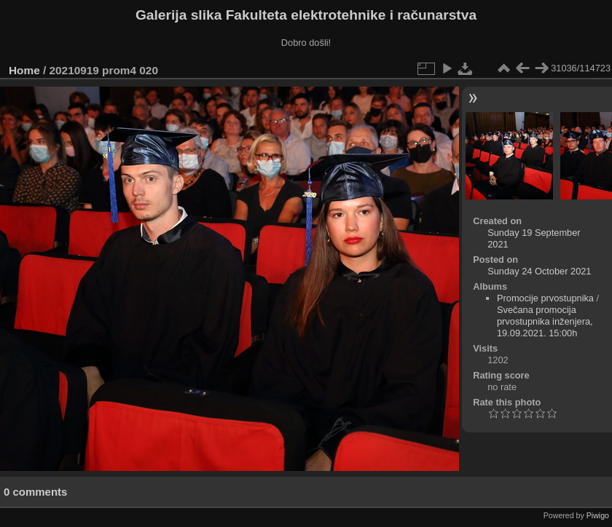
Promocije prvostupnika (545, 298)
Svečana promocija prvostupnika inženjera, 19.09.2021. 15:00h (545, 321)
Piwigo (597, 515)
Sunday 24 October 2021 (539, 271)
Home (24, 70)
